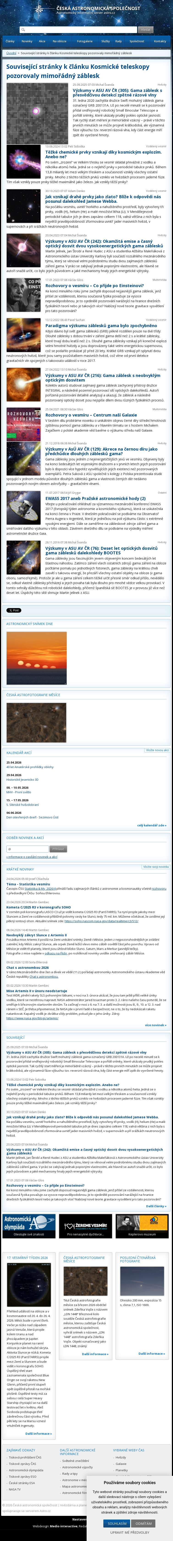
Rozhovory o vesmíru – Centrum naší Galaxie (91, 415)
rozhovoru (159, 889)
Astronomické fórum (76, 1493)
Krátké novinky (20, 869)
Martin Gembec (39, 902)
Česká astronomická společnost (35, 1505)
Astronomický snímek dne (29, 624)
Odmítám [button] (144, 1523)
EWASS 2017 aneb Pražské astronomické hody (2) (95, 498)
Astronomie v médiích (77, 1480)
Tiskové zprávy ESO (22, 1476)
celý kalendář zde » (152, 825)
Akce (42, 41)
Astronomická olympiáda (26, 1470)
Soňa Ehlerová (38, 962)
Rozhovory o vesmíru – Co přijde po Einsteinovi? (94, 285)
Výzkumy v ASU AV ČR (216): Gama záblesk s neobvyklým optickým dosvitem (102, 378)
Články (10, 41)
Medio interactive (63, 1526)
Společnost (137, 41)
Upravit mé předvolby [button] (129, 1532)
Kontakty (160, 41)
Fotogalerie (85, 41)
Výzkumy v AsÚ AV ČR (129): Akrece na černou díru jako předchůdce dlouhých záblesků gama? (101, 451)
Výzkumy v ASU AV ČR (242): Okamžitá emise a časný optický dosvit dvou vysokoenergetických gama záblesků (104, 243)
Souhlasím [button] (117, 1523)
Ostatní (162, 492)
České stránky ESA (22, 1483)
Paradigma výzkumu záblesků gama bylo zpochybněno (101, 325)
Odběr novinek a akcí (25, 838)
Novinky (27, 41)
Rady (118, 41)
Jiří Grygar (74, 493)
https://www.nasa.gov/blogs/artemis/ (32, 1018)
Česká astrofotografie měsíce (33, 695)
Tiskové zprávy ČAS (22, 1464)
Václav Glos (75, 280)
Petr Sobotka (76, 146)
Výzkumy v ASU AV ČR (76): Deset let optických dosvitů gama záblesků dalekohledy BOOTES (101, 550)
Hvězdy (162, 84)
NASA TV (15, 1489)
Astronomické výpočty (77, 1467)
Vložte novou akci (157, 750)
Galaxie (121, 1464)
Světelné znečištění (75, 1461)
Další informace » (38, 1434)
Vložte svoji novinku (156, 867)
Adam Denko (76, 191)
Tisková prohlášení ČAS (25, 1457)
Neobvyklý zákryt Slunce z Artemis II (36, 935)
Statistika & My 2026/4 (40, 889)
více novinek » (156, 1025)
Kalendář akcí (18, 752)
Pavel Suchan (76, 320)
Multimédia (160, 279)
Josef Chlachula (39, 879)
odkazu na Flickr (56, 953)
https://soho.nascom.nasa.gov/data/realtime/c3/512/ (101, 921)
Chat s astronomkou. (44, 977)
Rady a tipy (70, 1474)
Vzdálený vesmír (156, 146)
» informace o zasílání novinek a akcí (31, 857)
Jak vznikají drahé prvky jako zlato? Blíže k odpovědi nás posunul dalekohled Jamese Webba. (103, 199)
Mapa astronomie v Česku (80, 1486)
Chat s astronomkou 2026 (27, 967)
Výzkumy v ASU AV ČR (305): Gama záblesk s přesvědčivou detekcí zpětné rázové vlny (117, 93)
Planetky (122, 1470)
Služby (106, 41)
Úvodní (11, 53)
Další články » (156, 1206)
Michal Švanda (105, 85)
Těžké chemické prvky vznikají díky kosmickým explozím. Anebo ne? (103, 154)
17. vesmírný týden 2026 (27, 1257)
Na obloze (59, 41)
